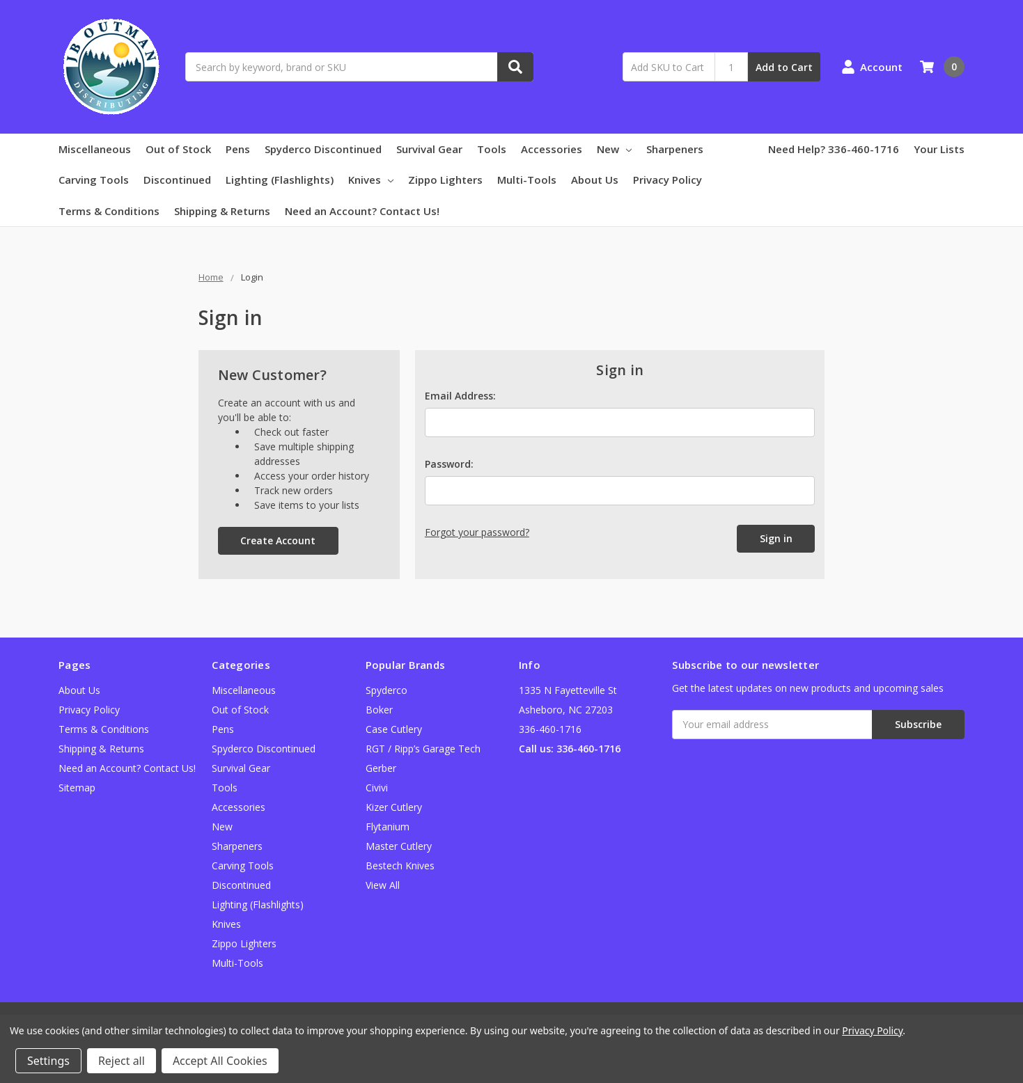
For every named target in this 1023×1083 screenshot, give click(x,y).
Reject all (121, 1060)
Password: (449, 464)
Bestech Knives (400, 865)
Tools (491, 149)
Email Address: (460, 395)
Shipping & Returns (222, 211)
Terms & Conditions (108, 211)
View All (383, 885)
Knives (370, 180)
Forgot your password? (477, 532)
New (614, 149)
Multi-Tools (526, 180)
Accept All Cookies (220, 1060)
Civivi (377, 787)
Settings (48, 1060)
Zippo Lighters (445, 180)
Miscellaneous (94, 149)
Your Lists (939, 149)
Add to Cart (784, 67)
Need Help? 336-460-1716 (833, 149)
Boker (379, 709)
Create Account (277, 540)
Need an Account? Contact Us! (362, 211)
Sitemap (76, 787)
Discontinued (177, 180)
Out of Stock (178, 149)
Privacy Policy (667, 180)
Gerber (381, 768)
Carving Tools (93, 180)
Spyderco (386, 690)
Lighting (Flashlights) (280, 180)
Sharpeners (674, 149)
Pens (238, 149)
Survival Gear (429, 149)
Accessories (551, 149)
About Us (594, 180)
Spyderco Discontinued (323, 149)
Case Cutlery (394, 729)
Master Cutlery (399, 846)
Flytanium (387, 826)
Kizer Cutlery (394, 807)
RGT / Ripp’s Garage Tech (423, 748)
